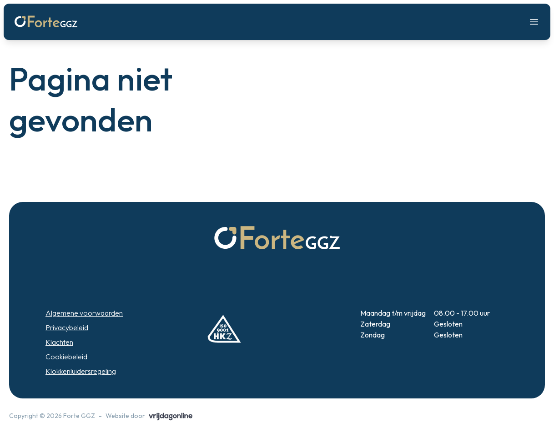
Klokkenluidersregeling (80, 371)
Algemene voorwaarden (84, 312)
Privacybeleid (66, 327)
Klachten (59, 342)
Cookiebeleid (66, 356)
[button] (46, 22)
